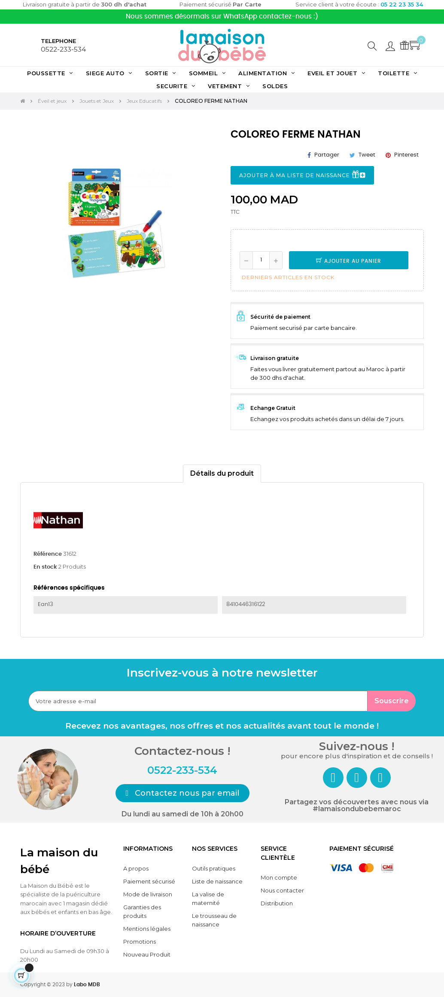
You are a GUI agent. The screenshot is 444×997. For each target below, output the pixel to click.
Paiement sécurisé (149, 881)
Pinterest (406, 155)
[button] (183, 793)
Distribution (277, 903)
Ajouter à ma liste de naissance (302, 175)
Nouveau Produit (146, 954)
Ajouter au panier (348, 261)
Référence (47, 554)
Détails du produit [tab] (222, 473)
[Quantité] (261, 260)
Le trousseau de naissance (214, 920)
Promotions (139, 941)
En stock (45, 567)
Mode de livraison (147, 894)
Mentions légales (146, 928)
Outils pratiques (213, 868)
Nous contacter (282, 890)
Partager (326, 155)
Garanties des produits (142, 911)
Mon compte (279, 877)
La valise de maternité (208, 898)
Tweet (367, 155)
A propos (136, 868)
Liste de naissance (217, 881)
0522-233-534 (63, 49)
